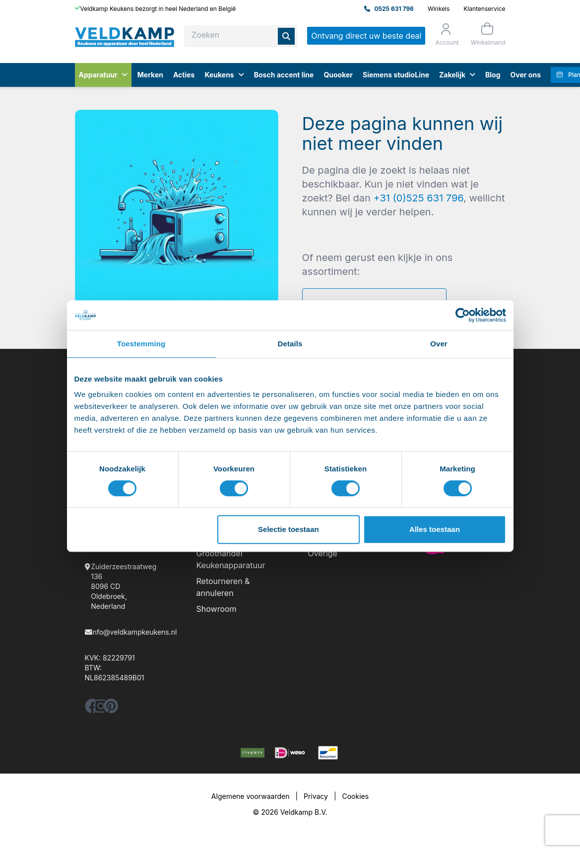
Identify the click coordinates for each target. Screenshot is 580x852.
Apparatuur (103, 74)
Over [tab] (439, 343)
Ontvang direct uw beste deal (366, 36)
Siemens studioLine (396, 74)
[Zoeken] (286, 36)
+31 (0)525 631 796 (418, 198)
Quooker (338, 74)
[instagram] (100, 709)
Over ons (526, 74)
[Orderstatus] (445, 34)
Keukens (224, 74)
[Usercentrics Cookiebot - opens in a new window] (462, 315)
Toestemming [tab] (141, 343)
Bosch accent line (284, 74)
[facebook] (92, 709)
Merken (150, 74)
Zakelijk (457, 74)
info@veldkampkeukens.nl (134, 632)
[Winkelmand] (487, 34)
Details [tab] (290, 343)
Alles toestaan (434, 529)
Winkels (439, 8)
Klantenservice (484, 8)
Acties (183, 74)
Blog (493, 74)
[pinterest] (111, 709)
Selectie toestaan (288, 529)
